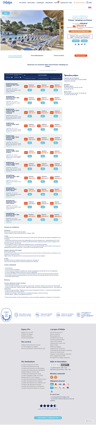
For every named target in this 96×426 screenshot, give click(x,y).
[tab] (15, 55)
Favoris (56, 2)
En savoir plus (54, 394)
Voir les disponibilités (80, 31)
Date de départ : (18, 75)
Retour (89, 421)
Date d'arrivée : (9, 75)
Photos (76, 40)
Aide (89, 2)
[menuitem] (34, 332)
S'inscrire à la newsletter (48, 418)
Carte (84, 40)
